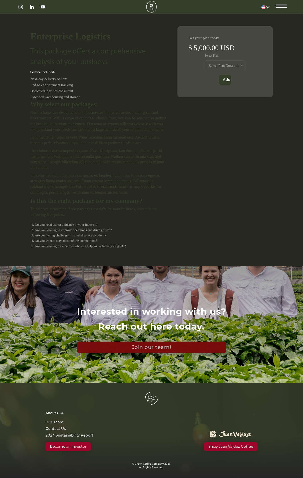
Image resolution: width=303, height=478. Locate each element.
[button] (266, 7)
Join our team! (151, 348)
